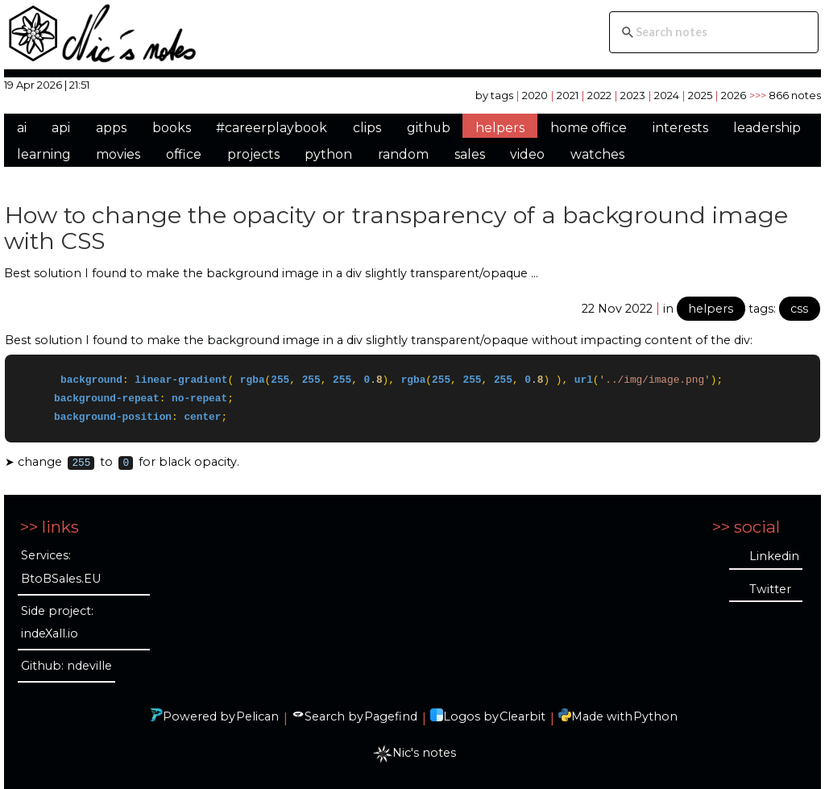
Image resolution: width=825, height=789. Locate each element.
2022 (599, 95)
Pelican (257, 716)
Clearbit (522, 716)
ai (22, 127)
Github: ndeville (66, 665)
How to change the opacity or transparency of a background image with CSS (396, 228)
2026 (733, 95)
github (428, 127)
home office (588, 127)
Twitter (770, 589)
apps (111, 127)
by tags (494, 95)
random (403, 154)
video (527, 154)
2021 (567, 95)
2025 (700, 95)
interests (680, 127)
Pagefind (390, 716)
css (799, 308)
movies (118, 154)
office (183, 154)
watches (597, 154)
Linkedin (774, 556)
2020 (535, 95)
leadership (767, 127)
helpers (499, 127)
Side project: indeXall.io (57, 623)
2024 (666, 95)
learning (44, 154)
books (171, 127)
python (328, 154)
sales (469, 154)
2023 (632, 95)
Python (655, 716)
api (61, 127)
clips (367, 127)
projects (253, 154)
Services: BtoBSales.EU (61, 568)
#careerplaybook (271, 127)
